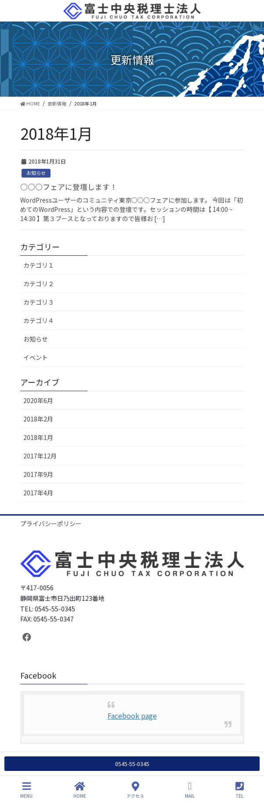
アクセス (135, 790)
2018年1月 (38, 437)
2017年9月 (38, 474)
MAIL (190, 790)
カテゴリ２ (38, 283)
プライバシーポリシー (51, 523)
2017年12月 (40, 455)
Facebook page (132, 715)
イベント (35, 357)
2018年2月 (38, 418)
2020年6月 (38, 400)
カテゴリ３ (38, 302)
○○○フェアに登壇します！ (68, 187)
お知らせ (36, 172)
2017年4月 (38, 492)
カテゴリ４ (38, 320)
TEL (239, 790)
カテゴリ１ (38, 265)
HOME (79, 790)
